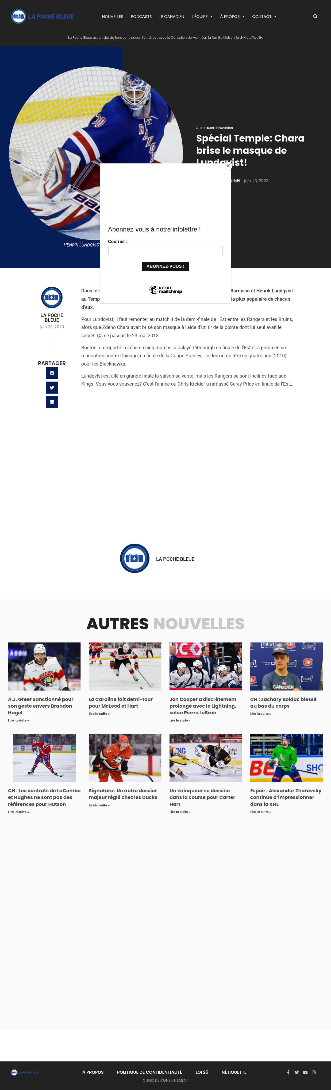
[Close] (230, 165)
